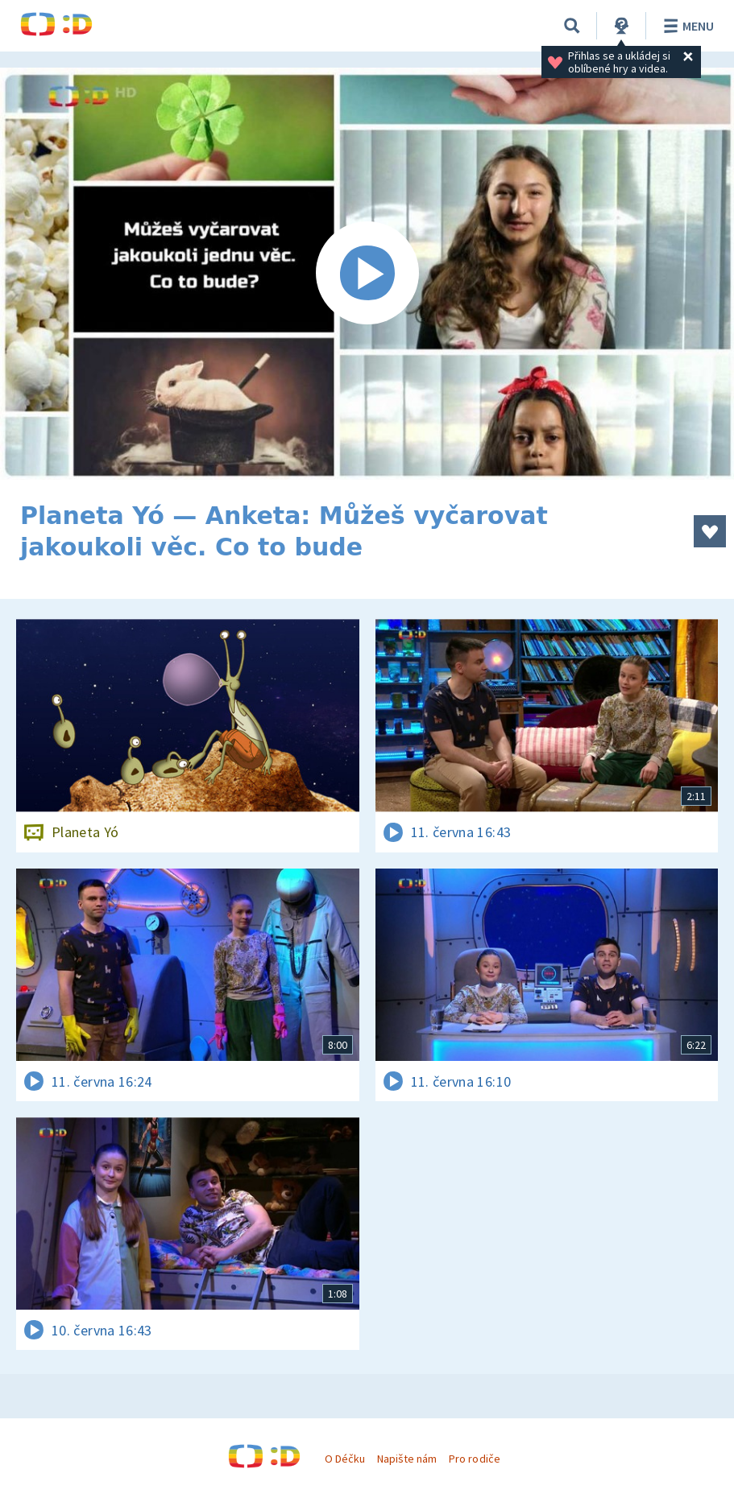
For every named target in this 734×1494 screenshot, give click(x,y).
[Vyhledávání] (572, 26)
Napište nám (407, 1458)
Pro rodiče (474, 1458)
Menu (686, 26)
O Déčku (345, 1458)
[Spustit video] (367, 274)
